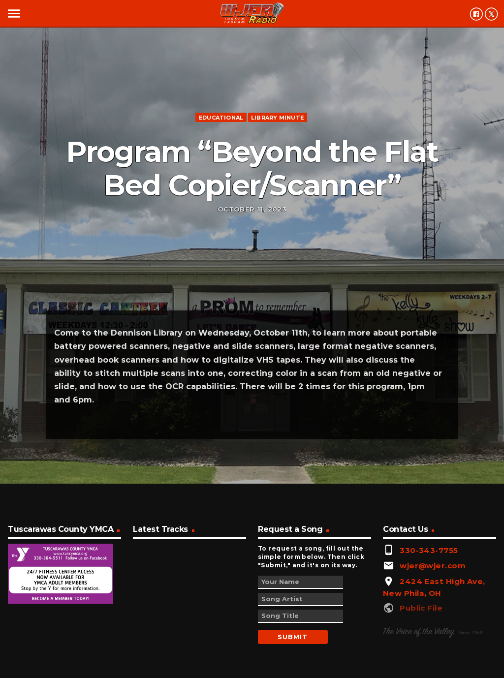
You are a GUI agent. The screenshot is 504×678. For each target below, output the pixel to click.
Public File (421, 608)
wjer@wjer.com (433, 565)
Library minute (277, 117)
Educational (221, 117)
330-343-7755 (429, 550)
